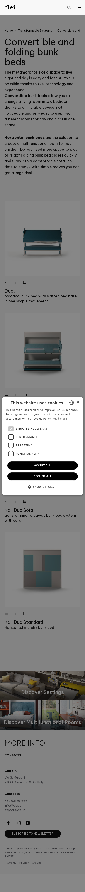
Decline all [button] (43, 476)
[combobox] (71, 402)
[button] (42, 486)
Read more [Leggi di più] (60, 419)
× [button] (78, 402)
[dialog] (42, 446)
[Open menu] (79, 7)
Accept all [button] (42, 465)
